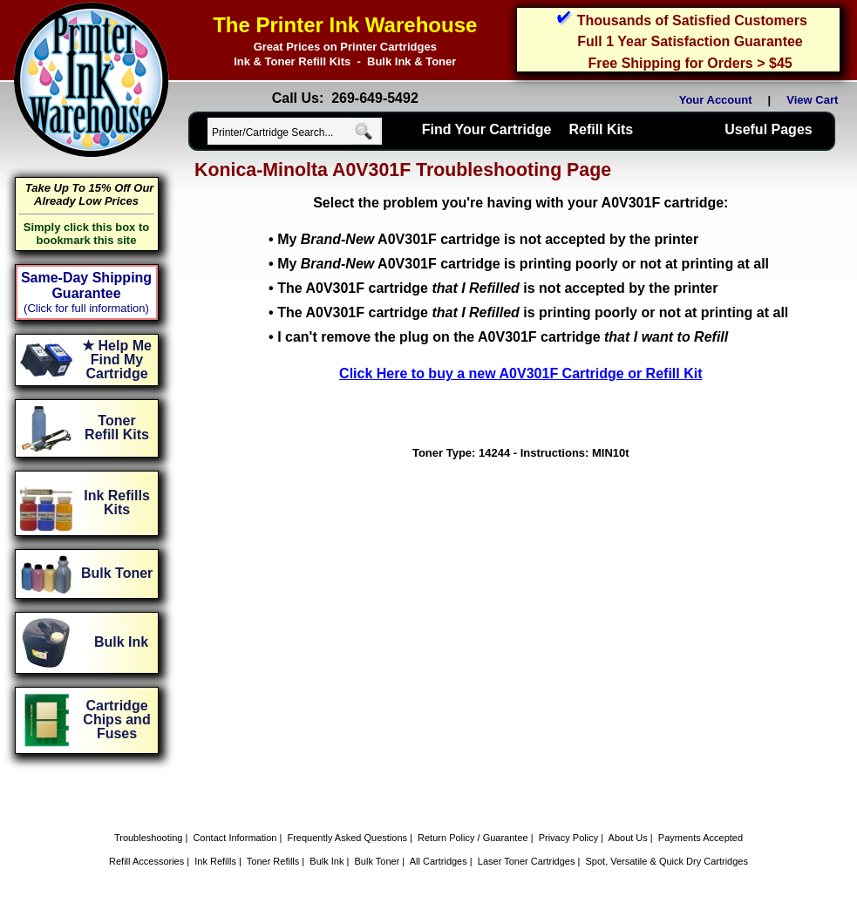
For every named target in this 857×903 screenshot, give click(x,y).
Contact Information (234, 837)
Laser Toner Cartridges (526, 861)
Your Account (715, 99)
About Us (628, 837)
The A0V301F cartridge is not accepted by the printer (497, 288)
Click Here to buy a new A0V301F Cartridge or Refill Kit (520, 373)
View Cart (815, 99)
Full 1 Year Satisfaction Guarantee (689, 41)
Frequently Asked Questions (347, 837)
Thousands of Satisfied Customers (692, 20)
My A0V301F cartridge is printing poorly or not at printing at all (523, 263)
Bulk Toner (377, 861)
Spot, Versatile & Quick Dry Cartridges (667, 861)
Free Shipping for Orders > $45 (690, 63)
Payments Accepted (700, 837)
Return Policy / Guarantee (473, 837)
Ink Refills (215, 861)
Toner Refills (273, 861)
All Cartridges (438, 861)
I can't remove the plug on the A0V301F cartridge (502, 336)
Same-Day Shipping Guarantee (86, 285)
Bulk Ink (326, 861)
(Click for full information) (86, 308)
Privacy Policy (568, 837)
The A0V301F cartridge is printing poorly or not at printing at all (532, 312)
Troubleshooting (148, 837)
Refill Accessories (146, 861)
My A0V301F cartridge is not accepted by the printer (487, 239)
